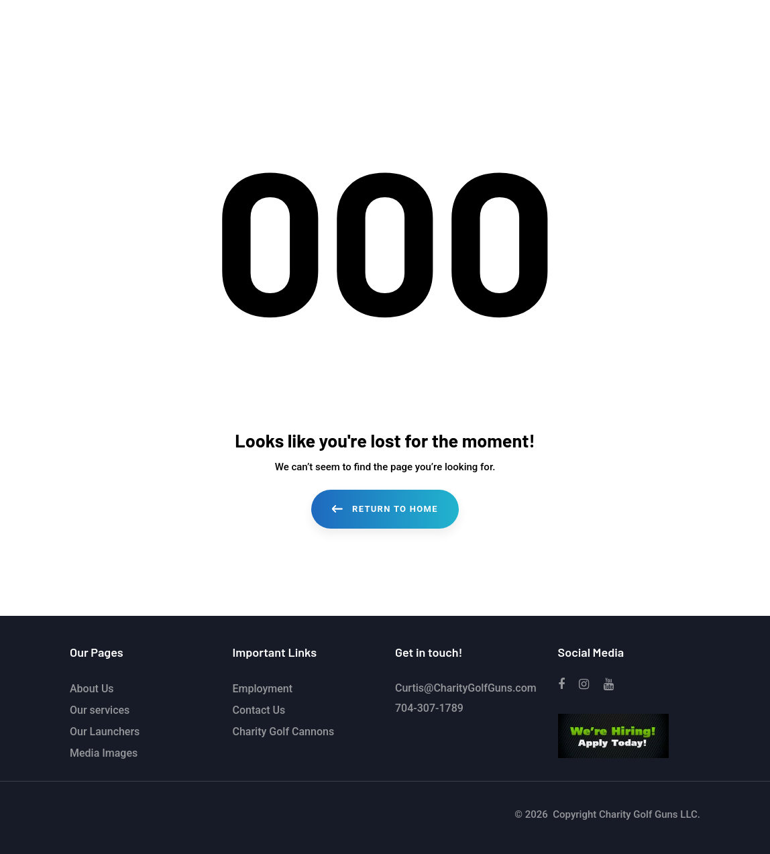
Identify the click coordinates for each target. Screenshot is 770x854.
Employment (263, 688)
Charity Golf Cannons (284, 731)
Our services (99, 710)
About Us (92, 688)
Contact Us (259, 710)
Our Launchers (105, 731)
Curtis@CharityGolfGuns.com (466, 688)
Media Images (104, 753)
